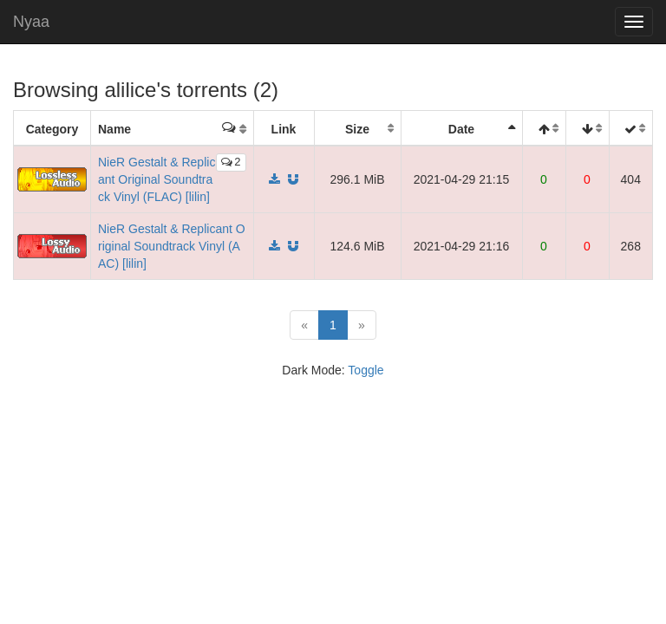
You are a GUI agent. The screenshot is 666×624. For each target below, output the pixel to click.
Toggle (365, 370)
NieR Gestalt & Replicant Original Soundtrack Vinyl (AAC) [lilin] (171, 246)
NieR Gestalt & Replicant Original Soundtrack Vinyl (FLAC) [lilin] (156, 179)
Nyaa (31, 21)
